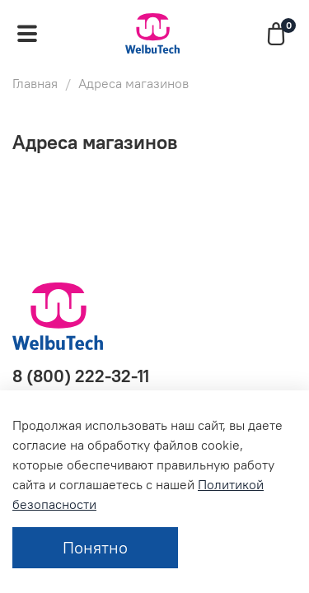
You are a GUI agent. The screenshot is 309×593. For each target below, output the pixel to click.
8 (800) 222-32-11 (80, 376)
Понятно (95, 547)
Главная (35, 83)
